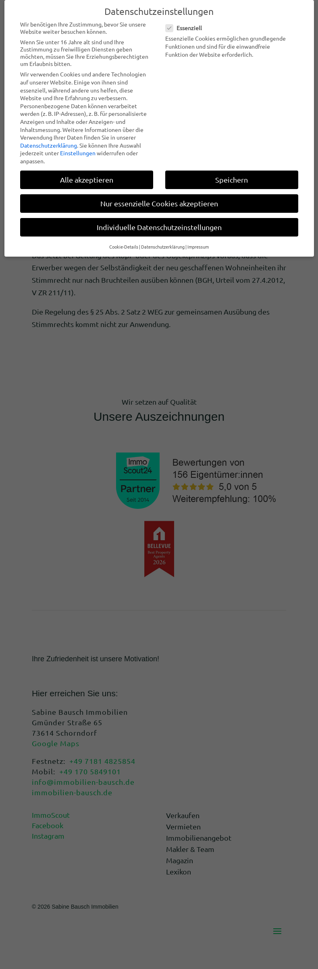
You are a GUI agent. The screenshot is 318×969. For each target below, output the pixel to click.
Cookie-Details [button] (123, 246)
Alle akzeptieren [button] (86, 179)
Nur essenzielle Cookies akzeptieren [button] (159, 203)
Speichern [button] (231, 179)
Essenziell (187, 27)
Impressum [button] (198, 246)
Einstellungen (78, 152)
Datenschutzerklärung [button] (163, 246)
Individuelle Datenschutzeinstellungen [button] (159, 227)
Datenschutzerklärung (48, 145)
